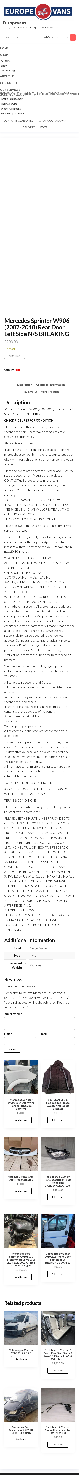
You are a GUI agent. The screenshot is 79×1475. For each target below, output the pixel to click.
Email (44, 1034)
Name (9, 1034)
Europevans (14, 22)
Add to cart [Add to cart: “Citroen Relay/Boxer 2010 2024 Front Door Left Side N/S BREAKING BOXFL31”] (58, 1274)
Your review (13, 1014)
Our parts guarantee (18, 120)
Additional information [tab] (50, 384)
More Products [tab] (50, 391)
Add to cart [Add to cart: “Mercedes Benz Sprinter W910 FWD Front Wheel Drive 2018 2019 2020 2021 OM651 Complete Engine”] (21, 1276)
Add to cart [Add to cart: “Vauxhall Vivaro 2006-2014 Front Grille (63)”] (21, 1191)
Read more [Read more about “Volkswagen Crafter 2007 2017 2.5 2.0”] (21, 1359)
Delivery (29, 127)
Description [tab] (24, 384)
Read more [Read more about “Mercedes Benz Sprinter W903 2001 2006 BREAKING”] (21, 1439)
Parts (17, 370)
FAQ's (43, 127)
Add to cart (14, 355)
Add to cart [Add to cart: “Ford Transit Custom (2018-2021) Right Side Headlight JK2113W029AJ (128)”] (58, 1197)
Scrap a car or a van (52, 120)
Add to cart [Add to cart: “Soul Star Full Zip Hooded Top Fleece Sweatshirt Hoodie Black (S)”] (58, 1120)
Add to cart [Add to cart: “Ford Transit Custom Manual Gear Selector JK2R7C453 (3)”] (58, 1444)
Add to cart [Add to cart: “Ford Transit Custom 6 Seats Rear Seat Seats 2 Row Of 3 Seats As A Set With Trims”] (58, 1370)
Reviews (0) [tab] (30, 391)
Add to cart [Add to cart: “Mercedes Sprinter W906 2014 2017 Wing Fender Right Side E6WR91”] (21, 1120)
